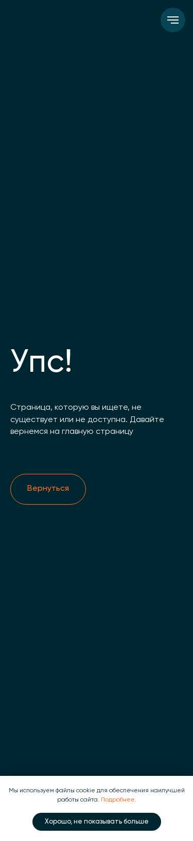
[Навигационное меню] (173, 20)
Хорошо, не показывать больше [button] (97, 821)
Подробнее (118, 800)
